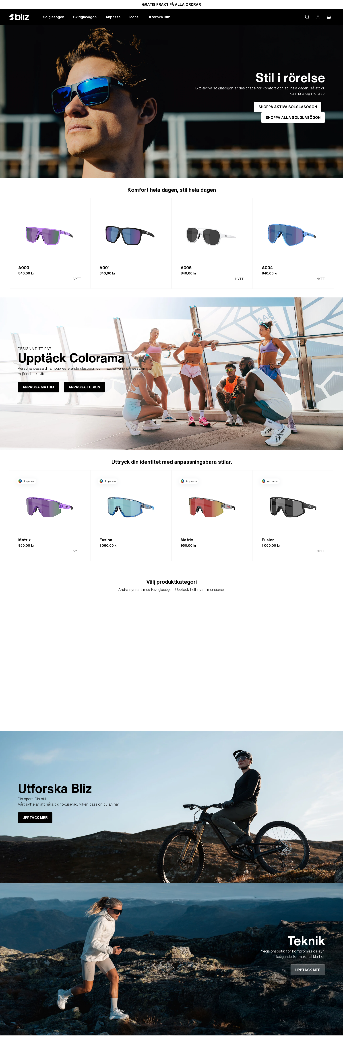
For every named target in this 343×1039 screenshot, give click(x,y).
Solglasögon (53, 17)
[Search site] (307, 17)
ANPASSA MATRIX (38, 387)
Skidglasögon (85, 17)
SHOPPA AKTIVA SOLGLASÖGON (287, 107)
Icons (133, 17)
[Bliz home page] (22, 16)
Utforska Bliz (158, 17)
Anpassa (112, 17)
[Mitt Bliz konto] (318, 17)
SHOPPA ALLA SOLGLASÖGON (293, 117)
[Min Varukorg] (328, 17)
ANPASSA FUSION (84, 387)
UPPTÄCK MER (35, 817)
